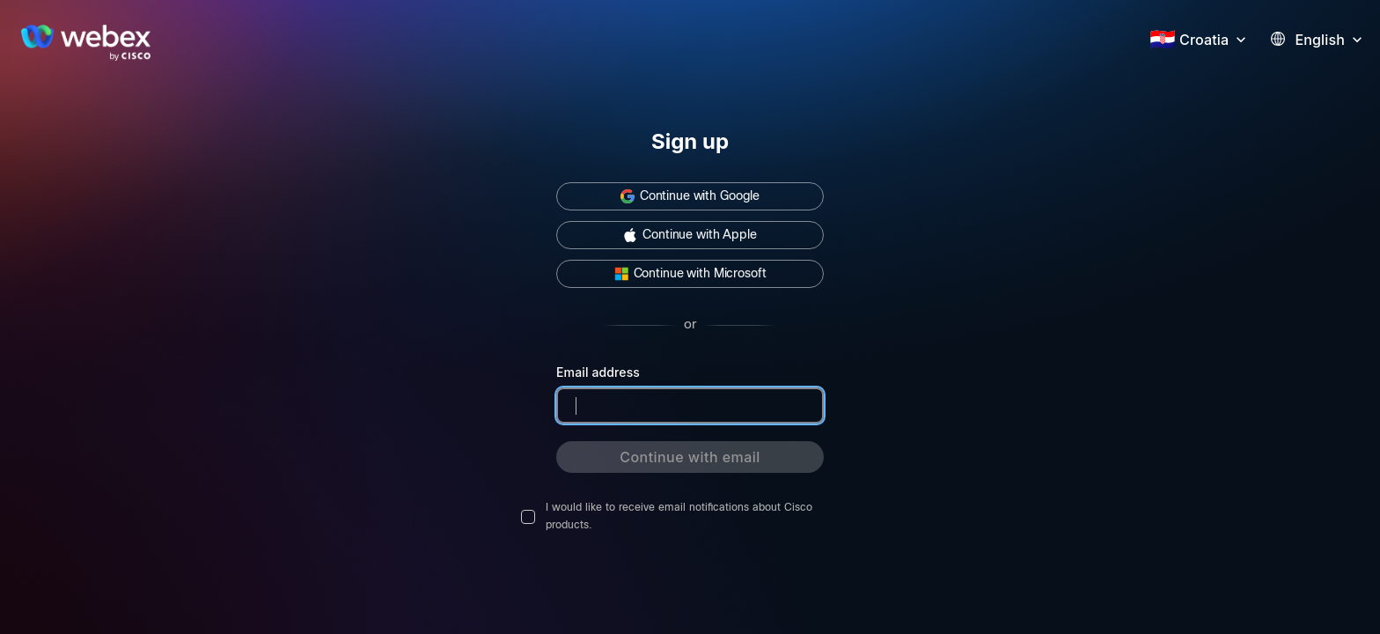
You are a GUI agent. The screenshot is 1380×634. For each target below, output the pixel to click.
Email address (598, 372)
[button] (1214, 38)
